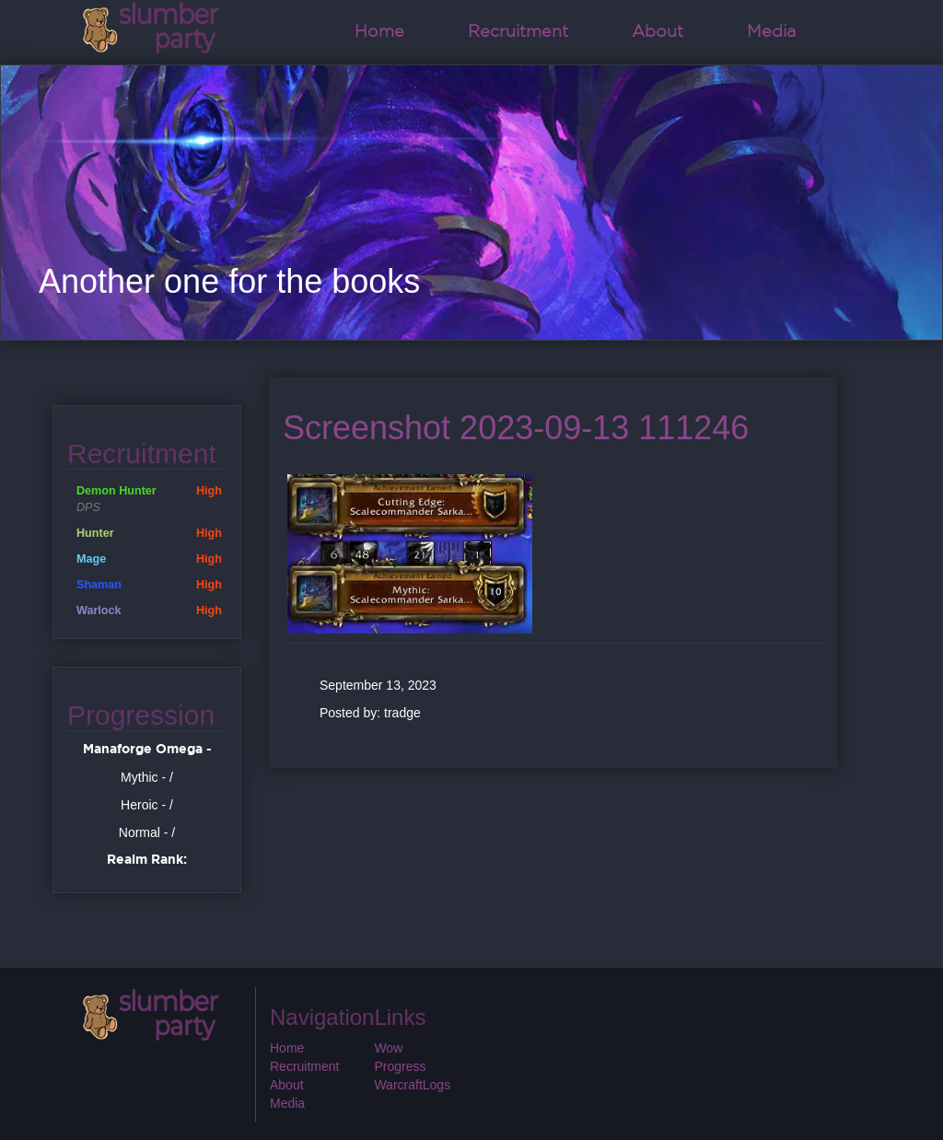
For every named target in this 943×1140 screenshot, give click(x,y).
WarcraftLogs (412, 1084)
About (657, 32)
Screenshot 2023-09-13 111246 (516, 428)
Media (771, 32)
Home (379, 32)
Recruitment (518, 32)
